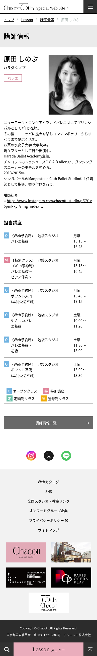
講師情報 (47, 19)
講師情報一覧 (46, 422)
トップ (9, 19)
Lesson (27, 19)
